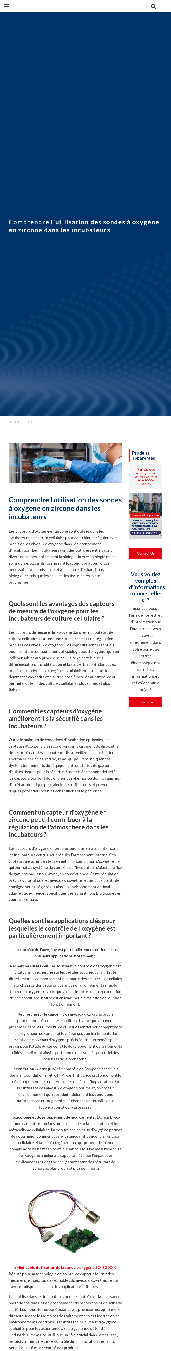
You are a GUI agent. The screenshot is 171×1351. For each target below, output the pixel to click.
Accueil (14, 422)
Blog (29, 422)
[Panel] (6, 6)
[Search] (153, 6)
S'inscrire (146, 702)
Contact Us (145, 553)
